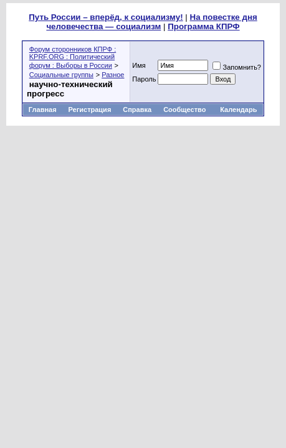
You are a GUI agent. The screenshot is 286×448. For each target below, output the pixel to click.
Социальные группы (61, 74)
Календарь (238, 109)
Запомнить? (236, 67)
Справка (137, 109)
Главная (43, 109)
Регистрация (89, 109)
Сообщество (185, 109)
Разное (113, 74)
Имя (138, 65)
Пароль (144, 79)
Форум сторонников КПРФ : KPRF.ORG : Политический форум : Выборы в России (73, 57)
